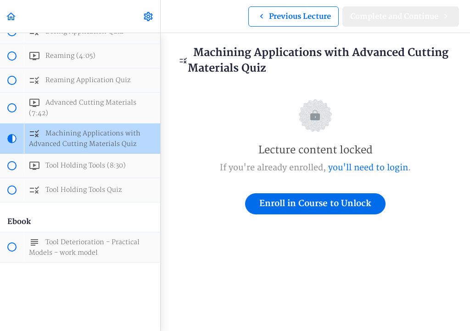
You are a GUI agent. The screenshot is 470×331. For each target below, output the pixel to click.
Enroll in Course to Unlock (315, 203)
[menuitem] (148, 16)
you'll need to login (368, 168)
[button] (11, 16)
